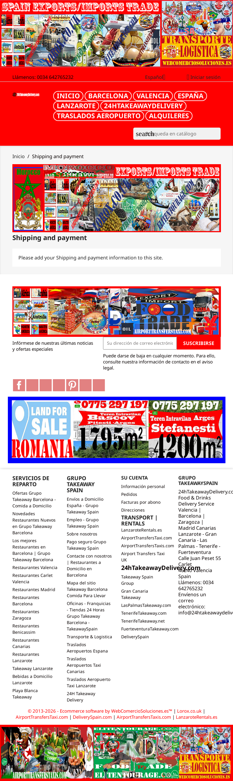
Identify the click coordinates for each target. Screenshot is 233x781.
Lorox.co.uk (189, 711)
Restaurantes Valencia (34, 567)
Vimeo (85, 385)
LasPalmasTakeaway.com (146, 605)
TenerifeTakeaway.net (143, 621)
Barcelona (108, 95)
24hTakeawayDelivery (143, 105)
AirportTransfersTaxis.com (147, 545)
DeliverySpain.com (92, 717)
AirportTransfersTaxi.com (146, 538)
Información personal (143, 486)
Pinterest (72, 385)
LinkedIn (99, 385)
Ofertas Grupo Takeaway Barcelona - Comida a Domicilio (34, 499)
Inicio (68, 95)
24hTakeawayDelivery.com (161, 568)
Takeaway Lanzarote (32, 668)
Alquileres (169, 115)
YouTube (59, 385)
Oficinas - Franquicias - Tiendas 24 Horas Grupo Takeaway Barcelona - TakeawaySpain (89, 616)
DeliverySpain (135, 636)
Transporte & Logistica (89, 636)
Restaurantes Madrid (33, 589)
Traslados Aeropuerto (99, 115)
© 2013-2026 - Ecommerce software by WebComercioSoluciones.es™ (100, 711)
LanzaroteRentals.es (141, 530)
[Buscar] (177, 134)
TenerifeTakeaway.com (144, 613)
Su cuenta (134, 477)
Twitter (32, 385)
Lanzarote (76, 105)
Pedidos (129, 494)
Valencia (153, 95)
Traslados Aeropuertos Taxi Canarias (84, 665)
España (190, 95)
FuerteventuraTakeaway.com (150, 629)
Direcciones (133, 510)
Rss (46, 385)
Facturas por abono (140, 502)
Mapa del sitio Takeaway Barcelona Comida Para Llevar (87, 589)
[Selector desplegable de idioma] (157, 77)
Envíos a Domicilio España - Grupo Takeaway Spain (85, 505)
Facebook (19, 385)
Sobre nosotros (82, 534)
